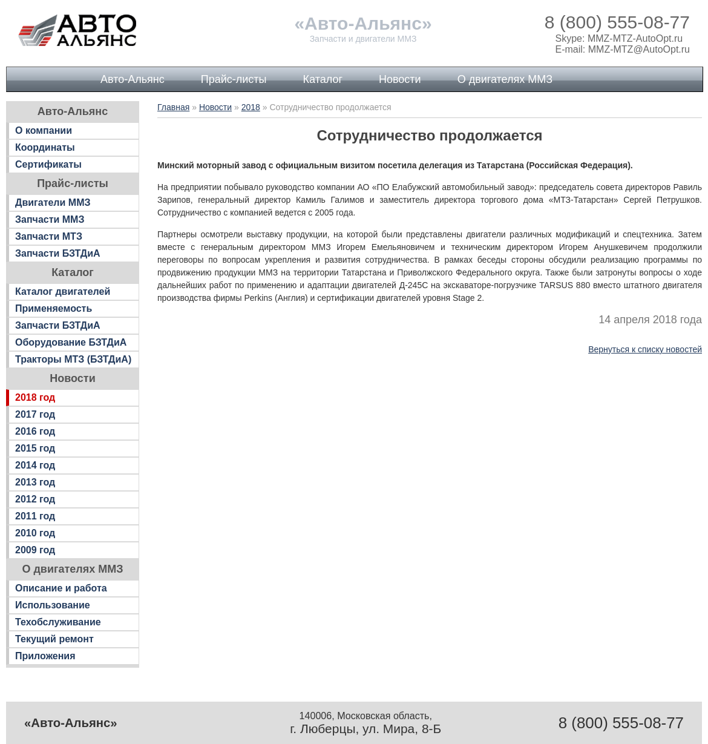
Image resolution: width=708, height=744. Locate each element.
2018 (250, 107)
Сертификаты (48, 164)
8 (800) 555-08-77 (617, 22)
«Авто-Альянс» (362, 23)
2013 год (35, 482)
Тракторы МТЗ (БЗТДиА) (73, 359)
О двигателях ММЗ (504, 79)
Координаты (45, 147)
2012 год (35, 499)
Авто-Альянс (132, 79)
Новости (400, 79)
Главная (173, 107)
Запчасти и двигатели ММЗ (363, 39)
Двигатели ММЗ (53, 202)
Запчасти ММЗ (49, 219)
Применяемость (53, 308)
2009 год (35, 550)
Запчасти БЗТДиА (57, 253)
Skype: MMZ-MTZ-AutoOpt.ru (619, 38)
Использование (52, 605)
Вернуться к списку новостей (645, 349)
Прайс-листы (234, 79)
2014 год (35, 465)
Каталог (323, 79)
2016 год (35, 431)
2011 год (35, 516)
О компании (43, 130)
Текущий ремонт (54, 639)
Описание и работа (61, 588)
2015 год (35, 448)
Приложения (45, 656)
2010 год (35, 533)
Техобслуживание (58, 622)
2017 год (35, 414)
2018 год (35, 397)
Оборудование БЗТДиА (70, 342)
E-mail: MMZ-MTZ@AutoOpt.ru (623, 49)
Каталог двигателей (62, 291)
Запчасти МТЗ (48, 236)
